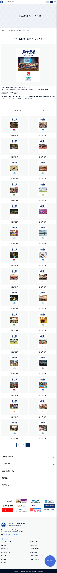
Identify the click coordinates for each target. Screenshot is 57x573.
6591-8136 (7, 535)
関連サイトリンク (34, 545)
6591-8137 (15, 535)
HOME (3, 30)
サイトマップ (33, 542)
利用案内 (3, 545)
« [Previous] (18, 444)
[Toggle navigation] (55, 2)
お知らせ (3, 559)
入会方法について (6, 552)
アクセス (3, 556)
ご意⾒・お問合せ (34, 559)
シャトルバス (33, 552)
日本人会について (6, 542)
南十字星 (10, 30)
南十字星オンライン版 (22, 30)
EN (47, 2)
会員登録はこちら (51, 561)
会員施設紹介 (4, 549)
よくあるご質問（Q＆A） (37, 556)
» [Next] (37, 444)
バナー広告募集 (8, 501)
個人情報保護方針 (34, 549)
